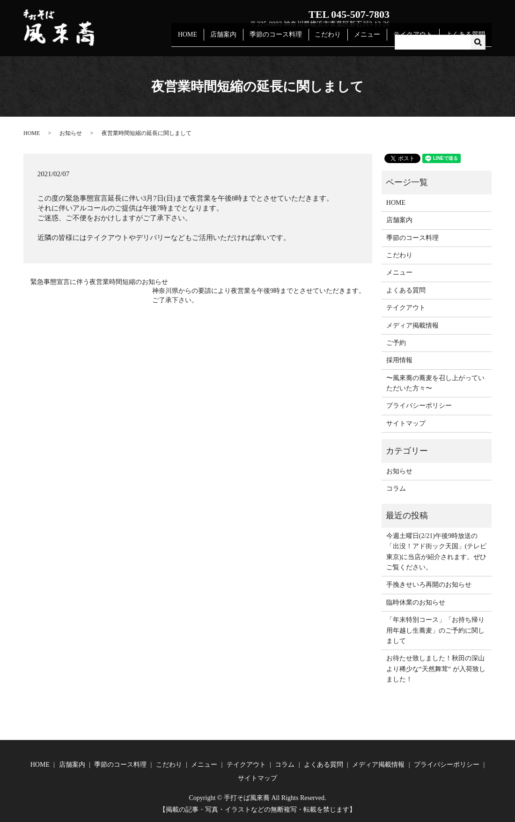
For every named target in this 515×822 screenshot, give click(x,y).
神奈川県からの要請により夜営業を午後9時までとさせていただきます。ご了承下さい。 (258, 295)
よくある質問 (466, 39)
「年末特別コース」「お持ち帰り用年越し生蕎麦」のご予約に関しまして (435, 630)
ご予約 (396, 342)
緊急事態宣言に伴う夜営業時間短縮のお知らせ (99, 281)
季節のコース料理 (287, 39)
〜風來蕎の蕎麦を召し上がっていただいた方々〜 (435, 383)
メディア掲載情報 (412, 325)
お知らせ (70, 133)
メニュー (373, 39)
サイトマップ (406, 423)
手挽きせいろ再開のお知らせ (428, 584)
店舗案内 (237, 39)
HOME (203, 39)
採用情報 (399, 360)
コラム (396, 488)
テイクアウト (416, 39)
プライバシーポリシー (419, 405)
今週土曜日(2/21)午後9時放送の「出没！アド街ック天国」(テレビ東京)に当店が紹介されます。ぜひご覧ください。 (436, 551)
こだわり (337, 39)
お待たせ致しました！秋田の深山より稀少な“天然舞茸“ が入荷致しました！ (436, 669)
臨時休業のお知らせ (415, 602)
